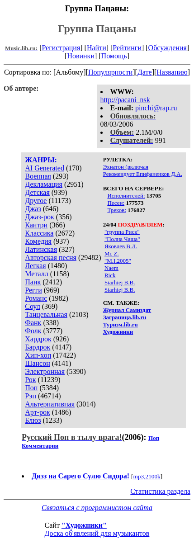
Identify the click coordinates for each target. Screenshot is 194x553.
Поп (31, 388)
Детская (37, 192)
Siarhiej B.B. (119, 282)
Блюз (33, 420)
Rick (110, 275)
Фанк (33, 322)
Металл (36, 274)
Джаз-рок (39, 217)
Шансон (37, 363)
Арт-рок (37, 412)
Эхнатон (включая (125, 166)
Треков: (116, 210)
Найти (96, 48)
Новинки (81, 56)
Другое (36, 200)
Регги (33, 290)
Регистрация (61, 48)
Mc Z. (111, 253)
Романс (36, 298)
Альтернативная (50, 404)
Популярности (110, 72)
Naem (111, 268)
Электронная (45, 371)
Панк (33, 282)
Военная (38, 176)
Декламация (43, 184)
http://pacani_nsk (125, 100)
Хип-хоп (38, 355)
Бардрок (37, 347)
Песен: (115, 202)
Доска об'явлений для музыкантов (97, 533)
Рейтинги (127, 48)
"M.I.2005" (117, 260)
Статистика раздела (160, 491)
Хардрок (38, 339)
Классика (39, 233)
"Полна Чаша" (122, 239)
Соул (32, 306)
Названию (172, 72)
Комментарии (40, 445)
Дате (144, 72)
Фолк (33, 331)
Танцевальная (46, 314)
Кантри (36, 225)
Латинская (41, 249)
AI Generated (44, 168)
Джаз (33, 209)
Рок (30, 379)
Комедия (38, 241)
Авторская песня (50, 257)
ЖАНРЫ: (41, 160)
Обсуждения (167, 48)
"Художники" (84, 525)
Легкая (35, 265)
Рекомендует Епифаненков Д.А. (142, 173)
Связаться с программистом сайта (97, 507)
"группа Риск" (122, 231)
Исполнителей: (126, 195)
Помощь (114, 56)
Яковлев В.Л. (120, 246)
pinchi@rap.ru (156, 108)
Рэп (30, 396)
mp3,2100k (146, 476)
